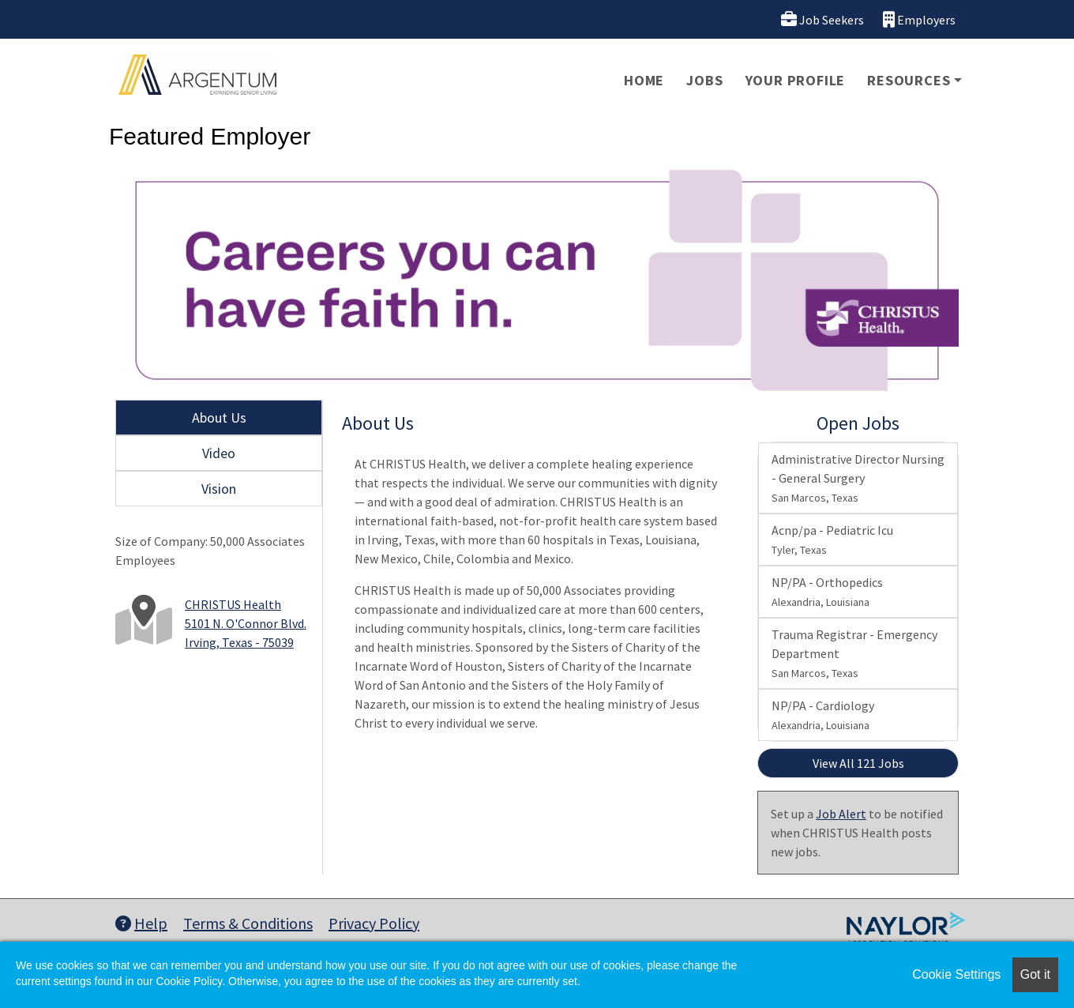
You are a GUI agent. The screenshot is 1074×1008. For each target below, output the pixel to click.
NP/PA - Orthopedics (827, 591)
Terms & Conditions (248, 923)
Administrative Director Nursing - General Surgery (858, 478)
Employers (919, 19)
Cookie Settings (956, 974)
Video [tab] (218, 453)
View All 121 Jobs (858, 763)
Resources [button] (908, 80)
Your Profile (795, 80)
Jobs (704, 80)
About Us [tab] (219, 417)
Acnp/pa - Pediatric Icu (832, 539)
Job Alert (841, 814)
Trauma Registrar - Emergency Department (854, 653)
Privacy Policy (374, 923)
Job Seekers (822, 19)
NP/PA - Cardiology (823, 715)
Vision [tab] (218, 489)
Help (141, 923)
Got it (1035, 974)
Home (644, 80)
